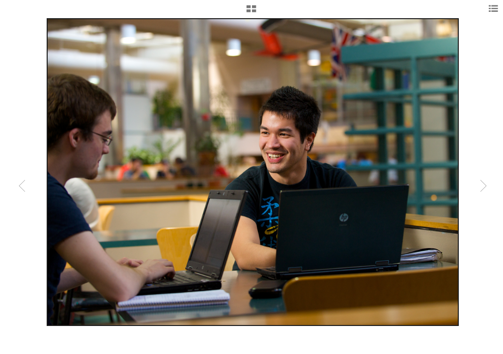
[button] (251, 12)
